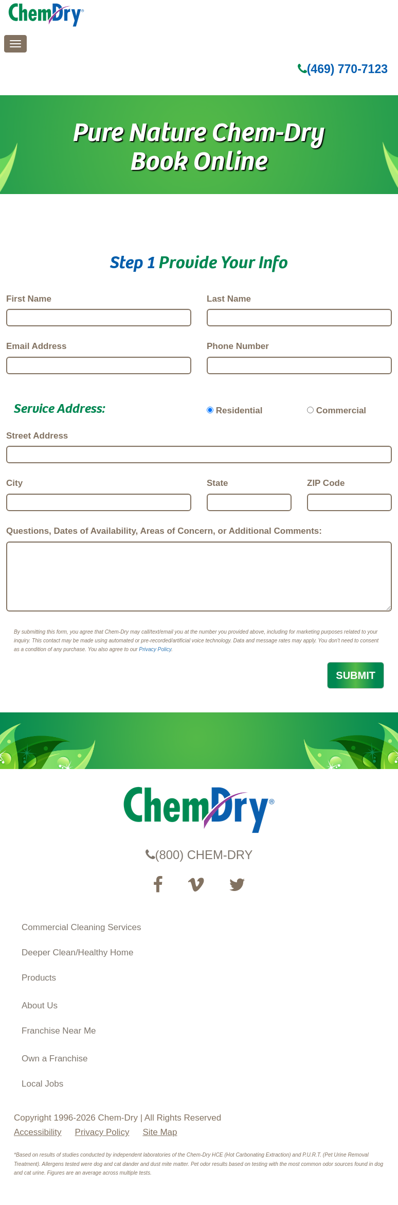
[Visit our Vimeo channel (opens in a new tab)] (196, 885)
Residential (239, 410)
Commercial (341, 410)
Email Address (36, 346)
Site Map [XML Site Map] (159, 1132)
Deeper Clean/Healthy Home (77, 952)
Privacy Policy (155, 649)
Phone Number (238, 346)
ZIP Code (326, 483)
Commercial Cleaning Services (81, 927)
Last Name (229, 299)
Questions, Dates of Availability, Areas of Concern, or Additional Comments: (164, 531)
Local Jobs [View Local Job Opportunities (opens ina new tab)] (42, 1084)
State (217, 483)
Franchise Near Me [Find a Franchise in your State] (59, 1031)
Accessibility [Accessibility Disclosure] (38, 1132)
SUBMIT (355, 675)
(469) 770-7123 (343, 69)
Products (39, 978)
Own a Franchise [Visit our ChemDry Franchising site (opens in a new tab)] (55, 1058)
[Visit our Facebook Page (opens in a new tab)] (157, 885)
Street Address (37, 436)
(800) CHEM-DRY (199, 855)
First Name (28, 299)
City (14, 483)
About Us (40, 1005)
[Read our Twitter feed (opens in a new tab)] (237, 885)
